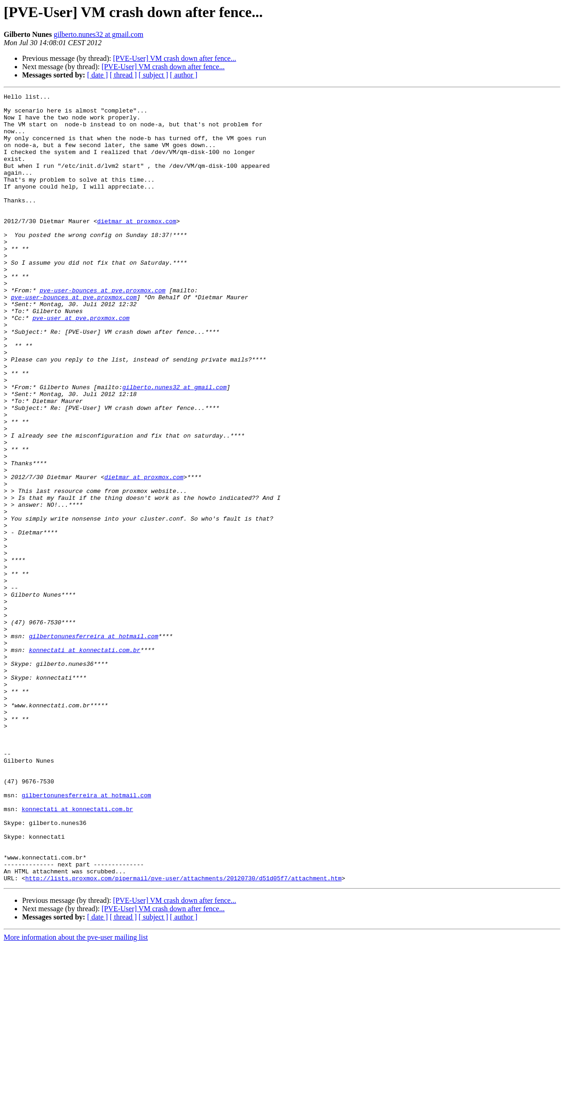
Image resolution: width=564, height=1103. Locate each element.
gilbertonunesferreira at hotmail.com (94, 745)
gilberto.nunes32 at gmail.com (98, 34)
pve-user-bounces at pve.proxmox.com (102, 330)
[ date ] (97, 75)
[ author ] (184, 75)
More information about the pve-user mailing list (76, 1095)
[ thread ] (123, 75)
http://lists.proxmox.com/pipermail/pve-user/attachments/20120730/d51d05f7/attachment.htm (183, 1036)
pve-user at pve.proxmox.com (80, 363)
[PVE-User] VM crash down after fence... (174, 58)
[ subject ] (153, 75)
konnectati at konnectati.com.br (85, 762)
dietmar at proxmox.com (136, 247)
